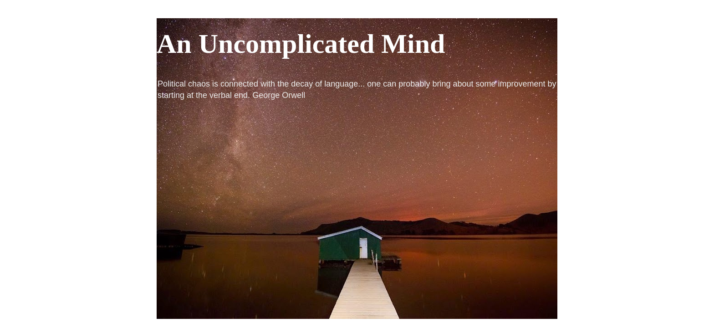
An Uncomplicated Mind (301, 44)
